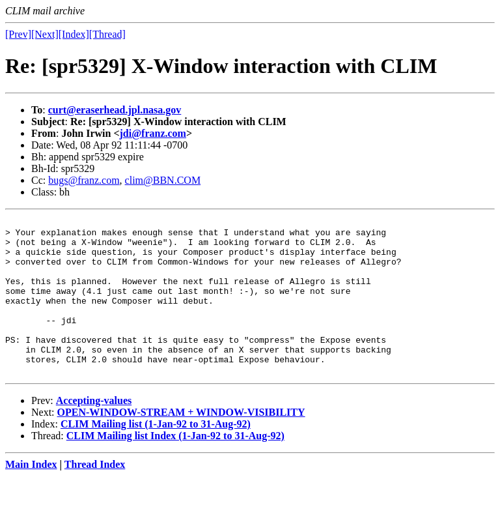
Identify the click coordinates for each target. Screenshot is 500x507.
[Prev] (18, 34)
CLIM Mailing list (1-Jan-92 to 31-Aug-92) (156, 455)
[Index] (74, 34)
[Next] (45, 34)
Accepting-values (94, 431)
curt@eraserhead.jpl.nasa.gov (115, 109)
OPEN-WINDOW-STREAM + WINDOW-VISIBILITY (181, 443)
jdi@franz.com (153, 133)
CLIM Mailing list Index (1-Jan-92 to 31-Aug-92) (175, 466)
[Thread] (107, 34)
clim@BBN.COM (163, 180)
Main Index (31, 495)
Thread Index (95, 495)
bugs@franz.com (83, 180)
